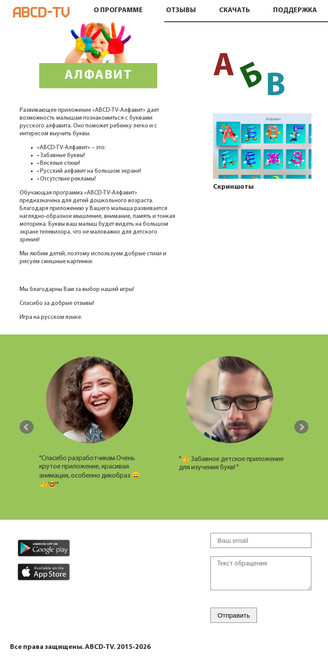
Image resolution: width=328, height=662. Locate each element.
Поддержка (295, 10)
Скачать (234, 10)
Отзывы (181, 10)
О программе (118, 10)
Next (301, 427)
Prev (27, 427)
